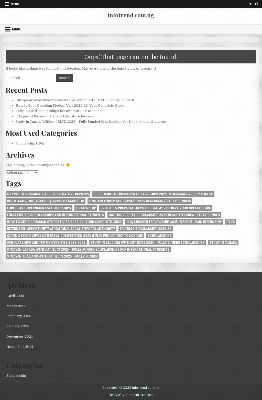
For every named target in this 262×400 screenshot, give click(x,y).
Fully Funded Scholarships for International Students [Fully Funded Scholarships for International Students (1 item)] (55, 215)
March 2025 (16, 306)
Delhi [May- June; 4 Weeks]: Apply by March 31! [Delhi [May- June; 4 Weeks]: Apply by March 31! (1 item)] (45, 201)
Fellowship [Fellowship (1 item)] (86, 208)
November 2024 (19, 347)
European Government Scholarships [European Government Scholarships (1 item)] (39, 208)
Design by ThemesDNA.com (130, 395)
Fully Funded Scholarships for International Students (59, 111)
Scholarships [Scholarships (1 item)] (160, 236)
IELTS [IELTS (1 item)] (230, 222)
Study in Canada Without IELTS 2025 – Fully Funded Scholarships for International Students (91, 122)
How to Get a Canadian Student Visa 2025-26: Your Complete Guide (70, 105)
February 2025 (18, 316)
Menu (14, 4)
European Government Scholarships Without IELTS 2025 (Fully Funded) (75, 100)
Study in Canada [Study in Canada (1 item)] (223, 242)
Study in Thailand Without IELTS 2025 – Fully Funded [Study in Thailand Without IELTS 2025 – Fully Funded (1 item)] (52, 256)
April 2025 (15, 296)
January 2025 (17, 326)
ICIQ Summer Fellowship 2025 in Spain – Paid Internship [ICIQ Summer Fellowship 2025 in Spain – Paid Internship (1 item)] (174, 222)
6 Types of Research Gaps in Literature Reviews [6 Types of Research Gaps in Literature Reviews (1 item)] (48, 194)
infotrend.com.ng (131, 15)
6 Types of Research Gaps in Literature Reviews (55, 116)
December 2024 (19, 336)
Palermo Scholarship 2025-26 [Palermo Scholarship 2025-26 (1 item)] (145, 229)
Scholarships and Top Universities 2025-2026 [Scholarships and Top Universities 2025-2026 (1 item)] (46, 242)
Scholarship (25, 143)
